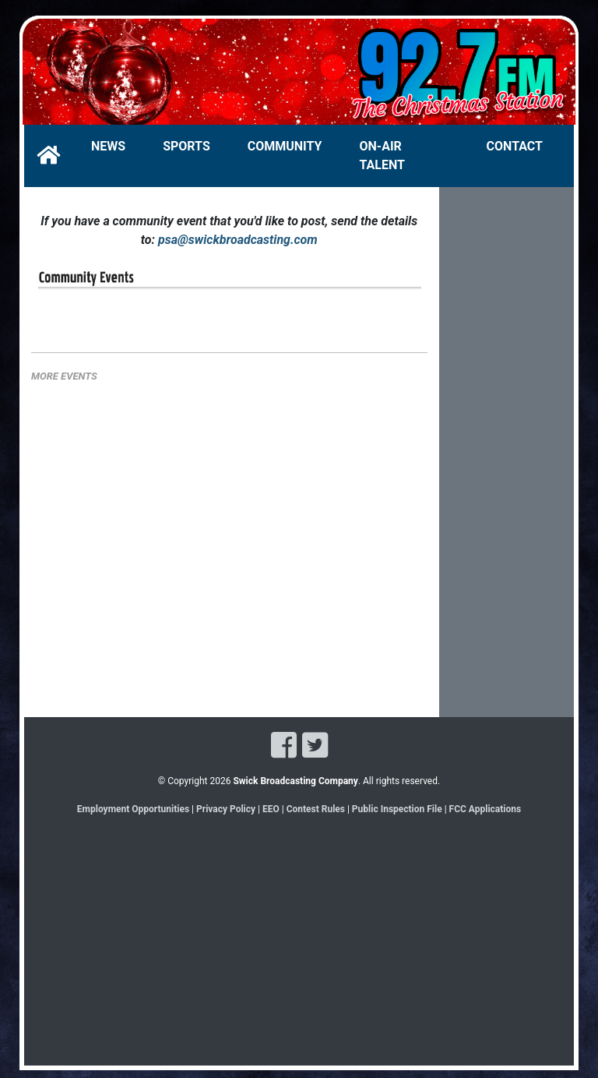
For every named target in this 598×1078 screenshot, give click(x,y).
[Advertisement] (507, 464)
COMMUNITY (285, 146)
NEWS (108, 146)
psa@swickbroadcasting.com (238, 239)
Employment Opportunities (133, 809)
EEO (272, 809)
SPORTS (186, 146)
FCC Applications (485, 809)
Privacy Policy (225, 809)
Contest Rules (316, 809)
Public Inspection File (397, 809)
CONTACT (515, 146)
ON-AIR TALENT (382, 155)
